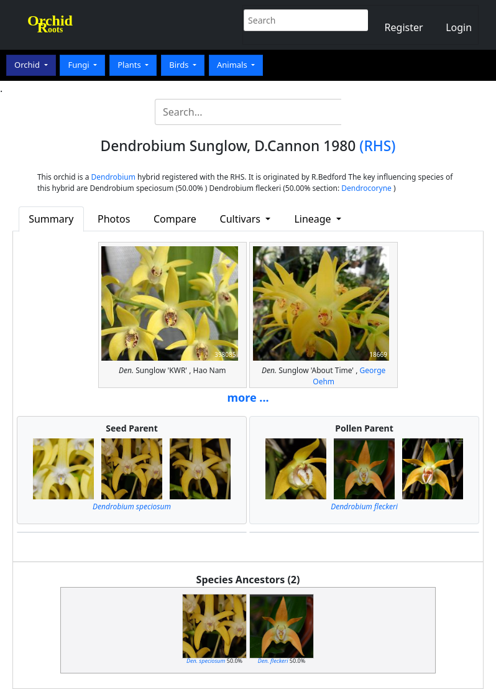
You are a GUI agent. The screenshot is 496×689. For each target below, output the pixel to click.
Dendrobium (113, 177)
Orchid (28, 64)
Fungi (79, 64)
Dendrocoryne (366, 188)
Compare (175, 219)
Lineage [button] (313, 219)
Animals (233, 64)
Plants (130, 64)
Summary (51, 219)
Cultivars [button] (242, 219)
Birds (180, 64)
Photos (114, 219)
